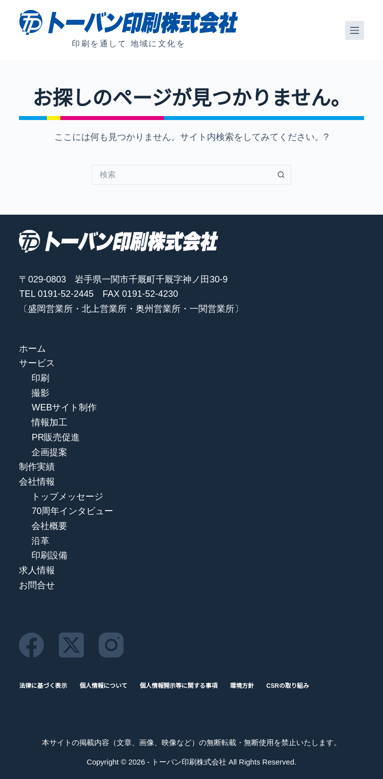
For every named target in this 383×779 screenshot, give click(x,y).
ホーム (32, 349)
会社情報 (37, 482)
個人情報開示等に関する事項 (178, 685)
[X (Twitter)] (71, 645)
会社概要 (49, 526)
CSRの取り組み (287, 685)
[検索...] (181, 175)
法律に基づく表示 (43, 685)
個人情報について (103, 685)
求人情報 (37, 570)
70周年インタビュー (72, 511)
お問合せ (37, 585)
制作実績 (37, 467)
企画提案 (49, 452)
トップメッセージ (67, 497)
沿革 (40, 541)
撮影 (40, 393)
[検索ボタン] (281, 175)
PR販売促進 (55, 437)
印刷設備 (49, 555)
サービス (37, 363)
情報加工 (49, 422)
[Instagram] (111, 645)
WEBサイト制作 (64, 407)
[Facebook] (31, 645)
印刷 (40, 378)
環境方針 (242, 685)
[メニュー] (354, 30)
